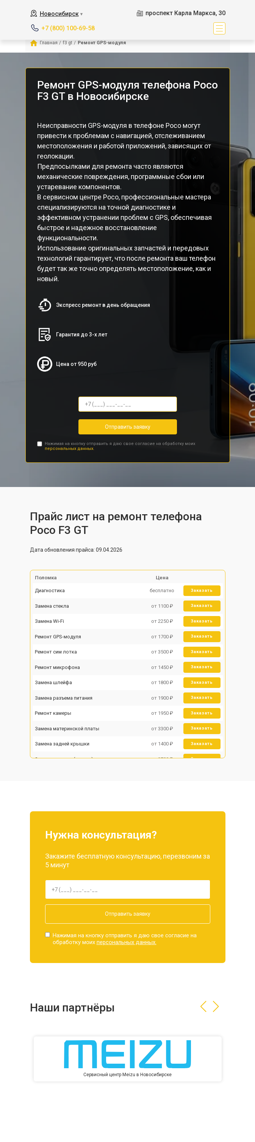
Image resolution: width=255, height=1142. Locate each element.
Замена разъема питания (63, 698)
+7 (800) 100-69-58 (68, 28)
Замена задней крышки (62, 744)
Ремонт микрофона (57, 667)
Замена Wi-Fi (49, 621)
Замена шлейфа (53, 682)
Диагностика (50, 590)
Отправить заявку (127, 427)
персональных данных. (69, 448)
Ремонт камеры (53, 713)
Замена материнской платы (67, 728)
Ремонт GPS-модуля (58, 636)
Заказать (202, 590)
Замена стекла (52, 606)
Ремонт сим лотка (56, 652)
